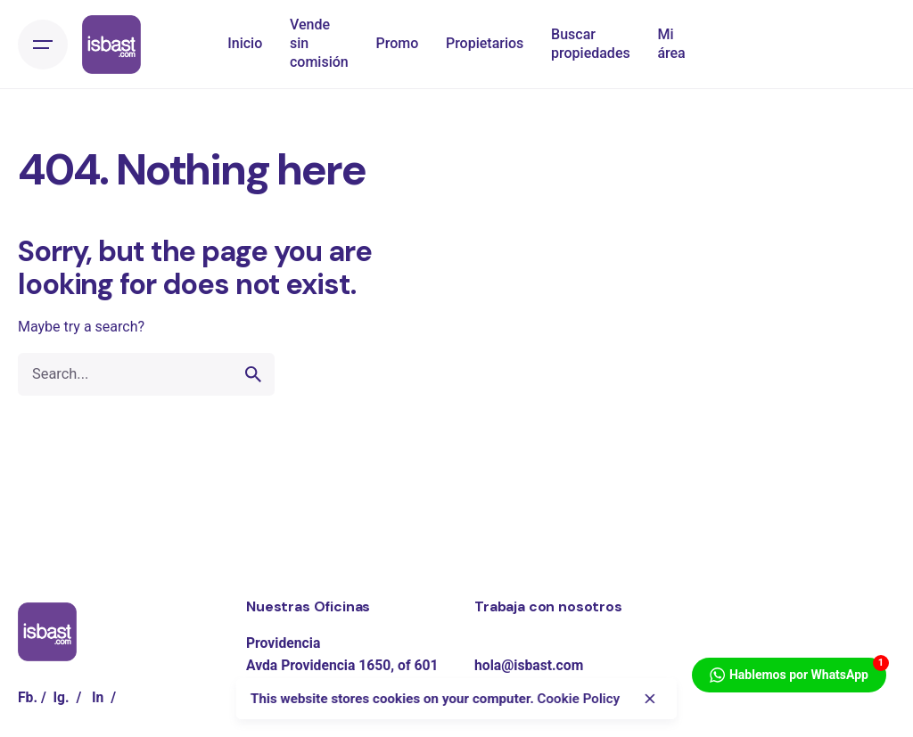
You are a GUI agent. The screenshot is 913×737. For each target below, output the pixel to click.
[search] (253, 374)
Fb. (27, 697)
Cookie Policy (578, 699)
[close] (649, 698)
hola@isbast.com (528, 665)
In (97, 697)
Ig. (61, 697)
